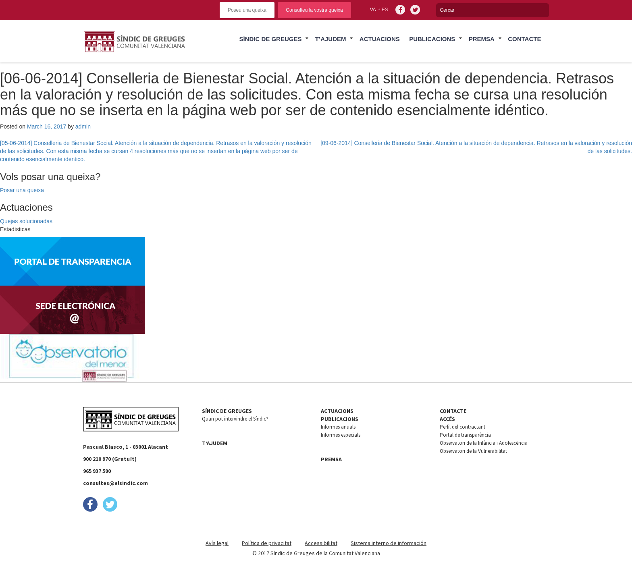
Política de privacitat (266, 543)
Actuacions (380, 38)
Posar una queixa (22, 190)
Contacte (524, 38)
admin (83, 126)
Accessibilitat (321, 543)
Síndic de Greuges (270, 38)
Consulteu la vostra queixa (314, 10)
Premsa (482, 38)
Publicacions (432, 38)
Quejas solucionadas (26, 221)
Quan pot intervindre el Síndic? (235, 418)
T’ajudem (330, 38)
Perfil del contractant (462, 426)
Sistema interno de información (388, 543)
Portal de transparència (465, 434)
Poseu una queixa (247, 10)
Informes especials (340, 434)
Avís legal (217, 543)
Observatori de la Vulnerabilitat (473, 451)
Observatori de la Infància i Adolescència (484, 442)
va (373, 9)
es (385, 9)
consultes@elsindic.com (115, 483)
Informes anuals (338, 426)
